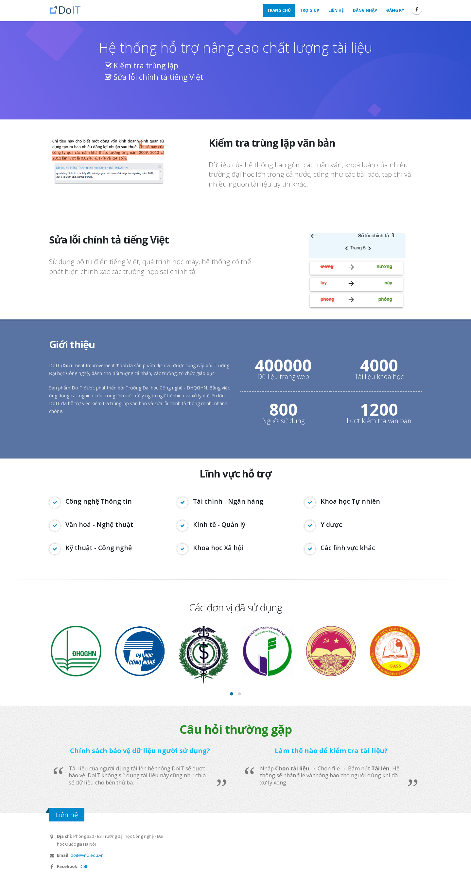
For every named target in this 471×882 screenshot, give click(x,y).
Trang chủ (279, 10)
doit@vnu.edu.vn (87, 855)
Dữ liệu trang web (283, 376)
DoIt (83, 866)
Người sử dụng (283, 421)
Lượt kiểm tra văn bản (379, 421)
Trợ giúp (309, 10)
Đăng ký (395, 10)
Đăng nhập (365, 10)
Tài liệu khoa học (379, 376)
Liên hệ (336, 10)
